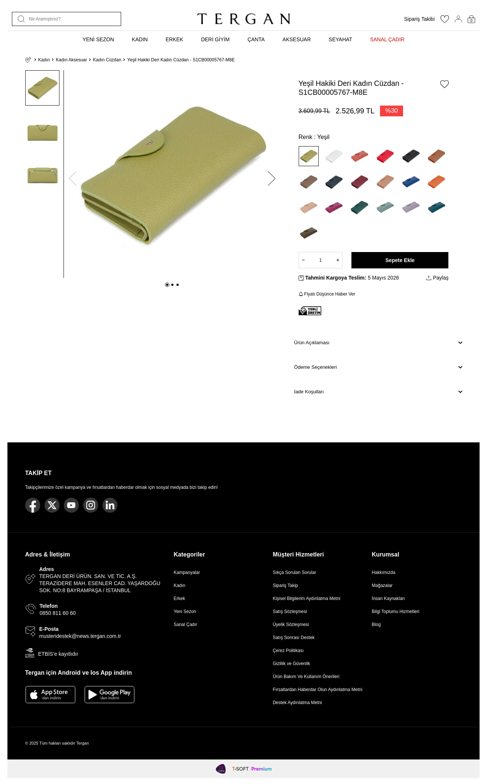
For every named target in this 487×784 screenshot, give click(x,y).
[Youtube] (71, 505)
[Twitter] (52, 505)
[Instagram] (90, 505)
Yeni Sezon (185, 611)
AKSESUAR (297, 39)
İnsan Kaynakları (388, 598)
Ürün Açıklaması (378, 342)
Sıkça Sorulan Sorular (294, 572)
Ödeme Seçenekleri (378, 367)
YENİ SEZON (98, 39)
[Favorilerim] (444, 21)
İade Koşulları (378, 391)
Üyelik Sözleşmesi (291, 624)
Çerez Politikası (288, 650)
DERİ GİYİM (215, 39)
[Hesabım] (458, 19)
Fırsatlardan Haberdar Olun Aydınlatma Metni (317, 689)
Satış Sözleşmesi (290, 611)
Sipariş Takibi (419, 19)
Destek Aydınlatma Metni (297, 702)
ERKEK (174, 39)
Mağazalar (382, 585)
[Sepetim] (471, 19)
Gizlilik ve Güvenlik (291, 663)
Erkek (179, 598)
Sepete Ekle (400, 260)
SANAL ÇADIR (387, 39)
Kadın (44, 59)
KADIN (140, 39)
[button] (167, 285)
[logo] (243, 19)
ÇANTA (255, 39)
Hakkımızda (383, 572)
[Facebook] (32, 505)
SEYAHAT (340, 39)
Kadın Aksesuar (71, 59)
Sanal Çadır (185, 624)
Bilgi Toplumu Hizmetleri (395, 611)
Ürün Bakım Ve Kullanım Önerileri (306, 676)
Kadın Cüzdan (107, 59)
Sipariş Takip (285, 585)
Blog (376, 624)
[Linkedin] (110, 505)
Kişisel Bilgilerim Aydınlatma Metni (308, 598)
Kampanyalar (187, 572)
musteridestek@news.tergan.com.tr (80, 636)
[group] (172, 174)
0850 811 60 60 (58, 613)
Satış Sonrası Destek (294, 637)
